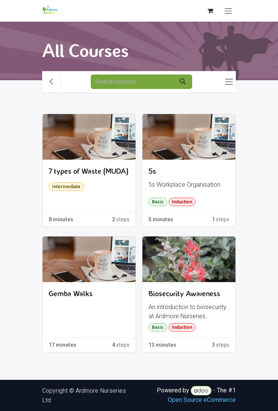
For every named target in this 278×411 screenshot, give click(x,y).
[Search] (182, 82)
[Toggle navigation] (228, 11)
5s (152, 171)
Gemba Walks (71, 293)
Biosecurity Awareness (184, 293)
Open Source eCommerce (202, 399)
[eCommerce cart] (210, 10)
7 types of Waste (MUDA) (88, 171)
